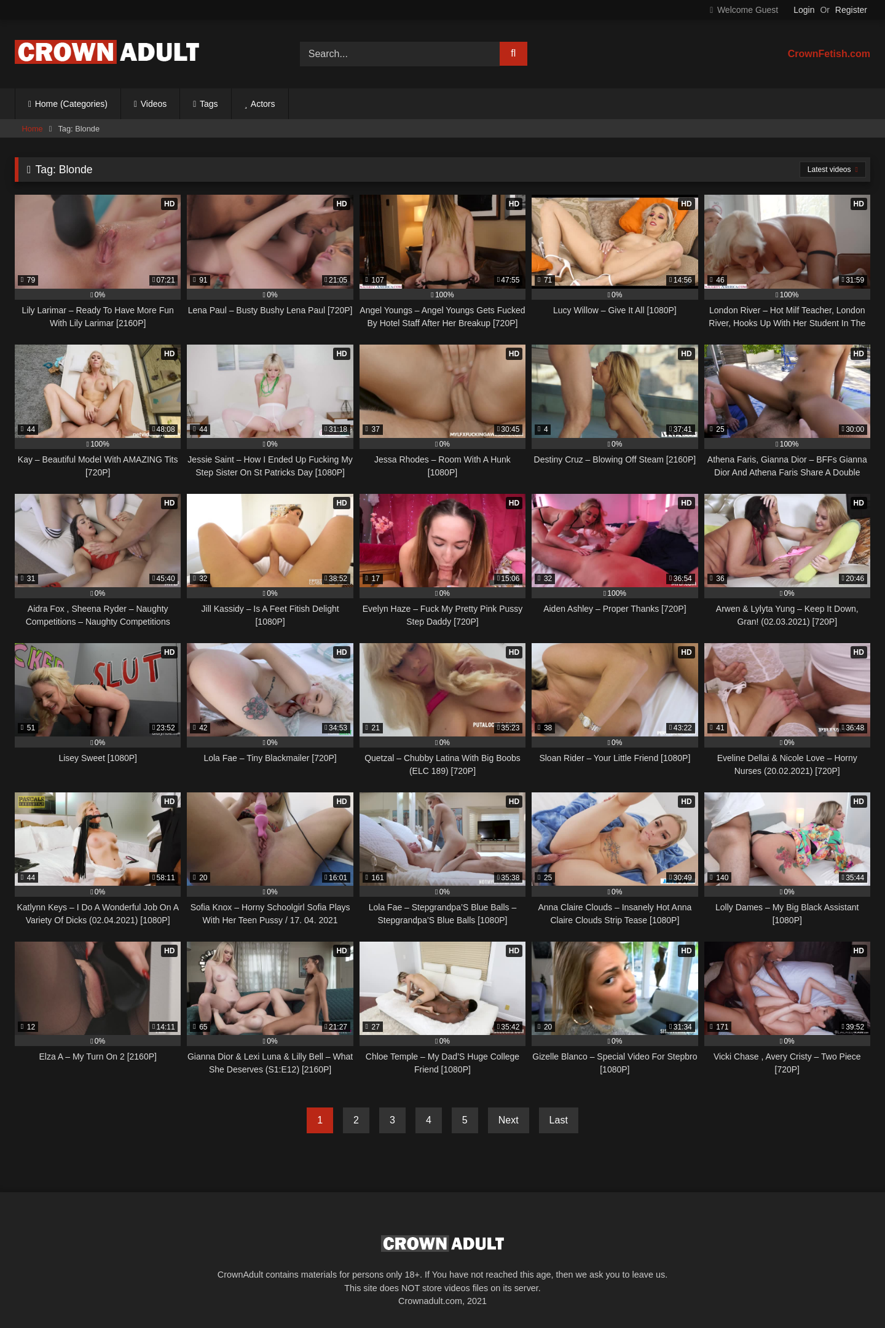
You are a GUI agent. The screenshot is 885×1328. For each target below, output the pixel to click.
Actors (263, 104)
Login (803, 10)
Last (558, 1120)
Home (32, 128)
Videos (154, 104)
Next (508, 1120)
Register (851, 10)
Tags (209, 104)
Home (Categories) (71, 104)
